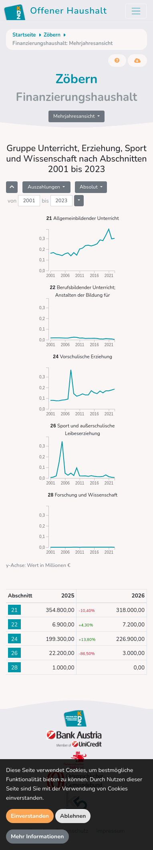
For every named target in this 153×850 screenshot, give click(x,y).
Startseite (24, 35)
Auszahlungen (44, 186)
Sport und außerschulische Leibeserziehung (82, 429)
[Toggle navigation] (136, 11)
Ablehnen (73, 816)
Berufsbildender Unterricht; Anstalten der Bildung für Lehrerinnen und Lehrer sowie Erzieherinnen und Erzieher (82, 291)
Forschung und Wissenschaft (82, 494)
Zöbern (52, 35)
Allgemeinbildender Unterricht (82, 218)
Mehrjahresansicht (74, 116)
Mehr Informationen (37, 836)
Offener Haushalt (56, 12)
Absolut (89, 186)
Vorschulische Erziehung (82, 356)
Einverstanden (30, 816)
